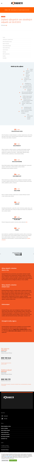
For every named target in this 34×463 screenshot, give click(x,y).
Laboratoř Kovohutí (5, 434)
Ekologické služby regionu (9, 321)
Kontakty (4, 58)
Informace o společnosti (8, 39)
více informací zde (8, 456)
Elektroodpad (5, 304)
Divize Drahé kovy (6, 47)
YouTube (5, 418)
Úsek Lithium (5, 49)
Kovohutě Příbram (5, 449)
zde (6, 25)
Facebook (6, 416)
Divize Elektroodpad (7, 45)
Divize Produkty (6, 43)
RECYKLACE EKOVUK (5, 436)
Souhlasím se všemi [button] (13, 460)
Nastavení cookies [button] (5, 460)
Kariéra (4, 56)
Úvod (4, 37)
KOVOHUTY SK (4, 438)
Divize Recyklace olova (7, 41)
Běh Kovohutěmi (6, 53)
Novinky (4, 51)
